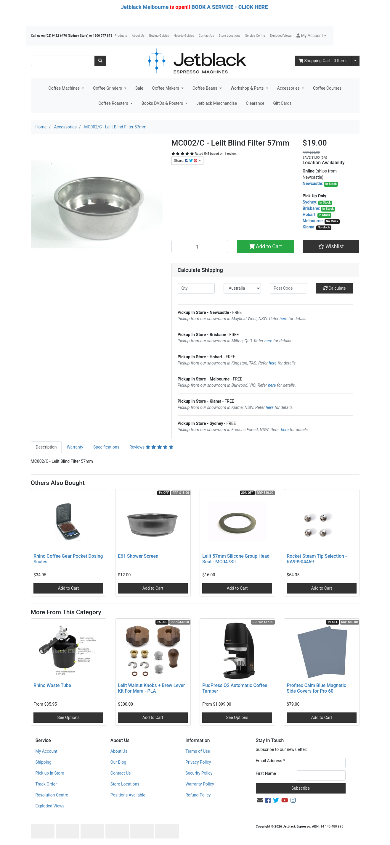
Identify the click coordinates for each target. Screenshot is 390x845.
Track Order (46, 784)
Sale (139, 88)
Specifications (106, 447)
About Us (138, 36)
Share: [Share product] (186, 161)
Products (121, 36)
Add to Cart (265, 246)
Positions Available (127, 795)
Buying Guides (159, 36)
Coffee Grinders (108, 88)
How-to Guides (184, 36)
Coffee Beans (205, 88)
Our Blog (118, 762)
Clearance (255, 103)
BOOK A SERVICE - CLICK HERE (229, 7)
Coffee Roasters (113, 103)
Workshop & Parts (248, 88)
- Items (323, 60)
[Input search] (63, 61)
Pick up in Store (50, 773)
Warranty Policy (199, 784)
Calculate (334, 288)
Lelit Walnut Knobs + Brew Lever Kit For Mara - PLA (151, 688)
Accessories (289, 88)
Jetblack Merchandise (216, 103)
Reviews (151, 447)
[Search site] (100, 61)
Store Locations (229, 36)
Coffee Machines (65, 88)
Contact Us (206, 36)
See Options (68, 717)
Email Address (270, 760)
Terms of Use (197, 751)
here (283, 318)
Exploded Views (281, 36)
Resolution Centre (52, 795)
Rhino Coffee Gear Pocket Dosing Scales (68, 559)
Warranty (75, 447)
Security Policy (198, 773)
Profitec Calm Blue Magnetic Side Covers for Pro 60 (316, 688)
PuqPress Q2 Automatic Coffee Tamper (234, 688)
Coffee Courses (327, 88)
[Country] (242, 288)
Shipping (44, 762)
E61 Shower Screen (138, 556)
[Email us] (260, 800)
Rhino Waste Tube (52, 685)
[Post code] (288, 288)
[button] (311, 35)
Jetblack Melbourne (144, 7)
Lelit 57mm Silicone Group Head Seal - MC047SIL (235, 559)
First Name (266, 773)
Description (46, 447)
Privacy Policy (198, 762)
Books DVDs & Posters (163, 103)
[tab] (46, 447)
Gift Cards (282, 103)
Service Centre (255, 36)
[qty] (196, 288)
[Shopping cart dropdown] (355, 61)
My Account (46, 751)
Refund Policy (198, 795)
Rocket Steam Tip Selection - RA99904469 (317, 559)
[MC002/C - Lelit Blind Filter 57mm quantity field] (199, 246)
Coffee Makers (166, 88)
